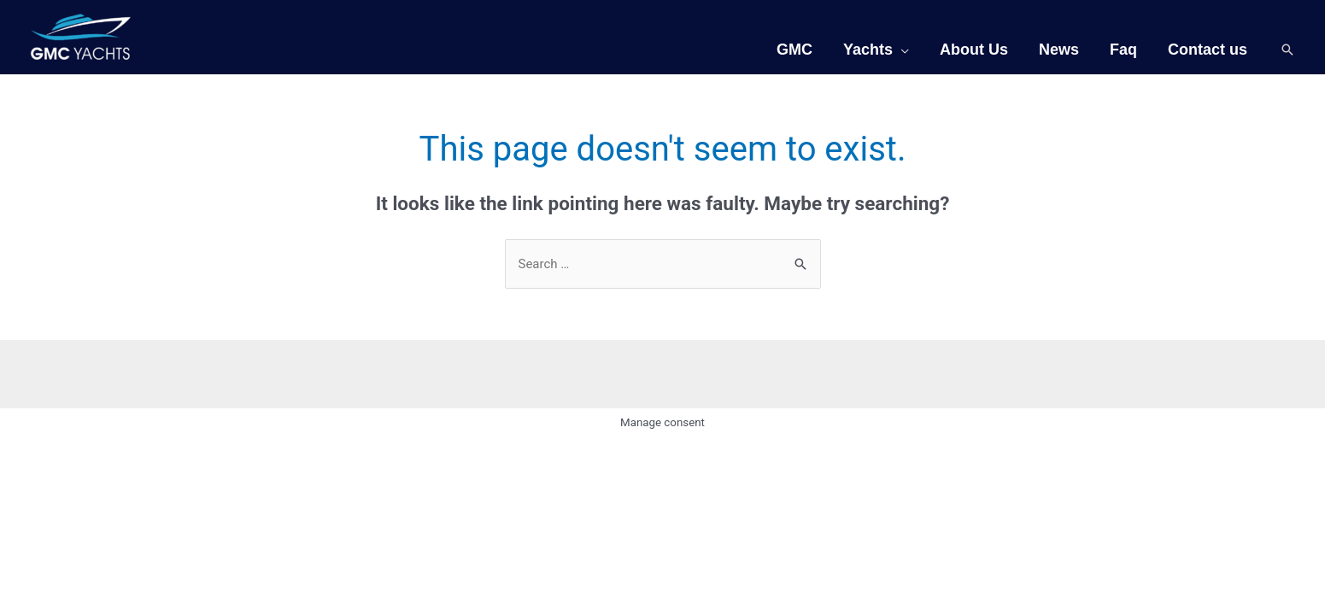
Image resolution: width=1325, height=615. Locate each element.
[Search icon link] (1287, 49)
